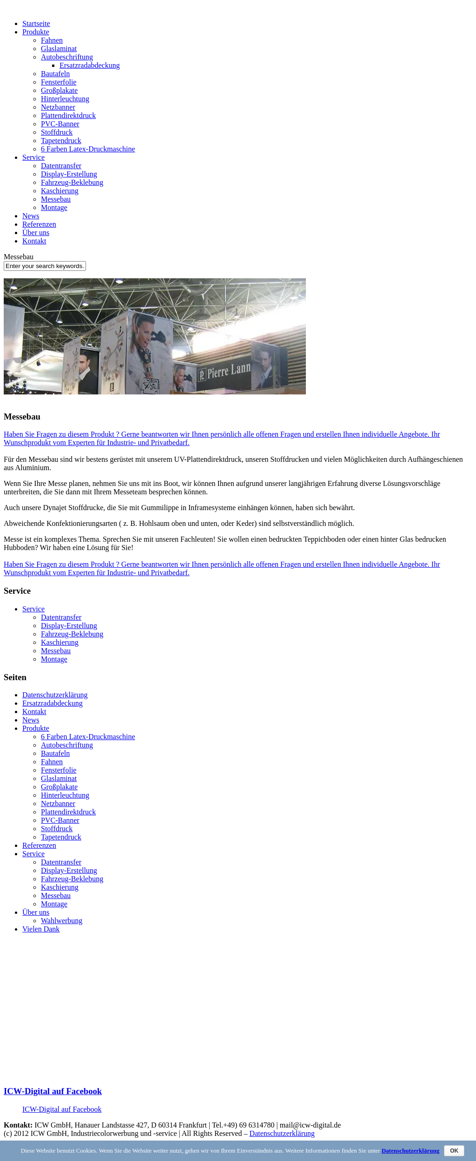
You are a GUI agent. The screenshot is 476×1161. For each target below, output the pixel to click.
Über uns (35, 232)
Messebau (56, 199)
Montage (54, 207)
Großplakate (59, 90)
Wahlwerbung (61, 921)
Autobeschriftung (67, 57)
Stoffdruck (57, 132)
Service (33, 157)
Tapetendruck (61, 140)
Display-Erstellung (69, 174)
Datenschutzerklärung (54, 695)
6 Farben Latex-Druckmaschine (88, 149)
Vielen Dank (41, 929)
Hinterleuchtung (65, 99)
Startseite (36, 23)
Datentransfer (61, 166)
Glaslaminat (59, 48)
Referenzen (39, 224)
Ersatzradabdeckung (90, 65)
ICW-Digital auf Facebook (53, 1091)
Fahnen (52, 40)
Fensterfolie (58, 82)
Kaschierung (60, 191)
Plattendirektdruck (68, 115)
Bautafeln (55, 74)
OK (454, 1151)
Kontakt (34, 241)
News (30, 216)
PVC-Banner (60, 124)
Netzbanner (58, 107)
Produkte (35, 32)
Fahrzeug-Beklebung (72, 182)
